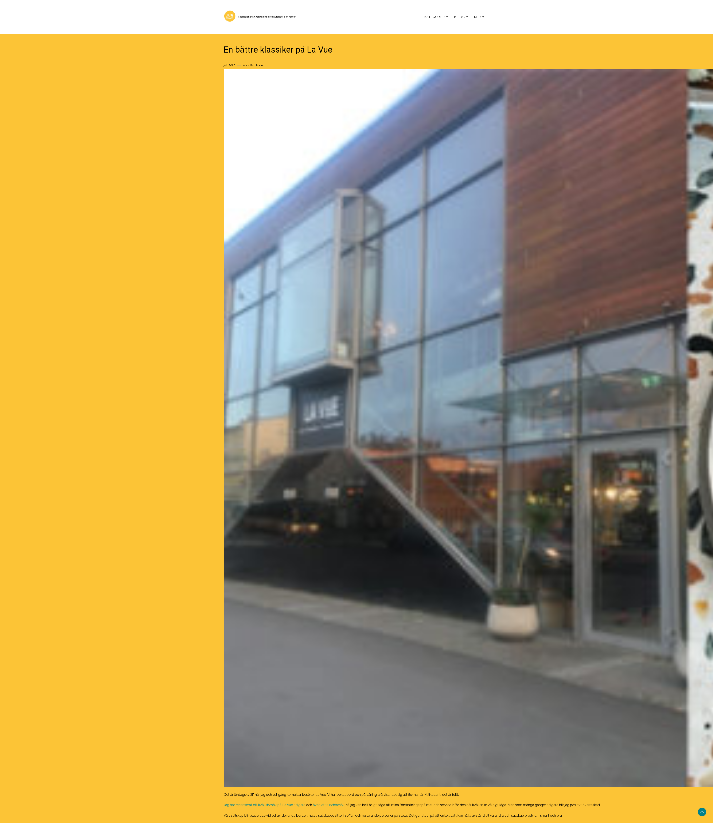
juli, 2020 (229, 65)
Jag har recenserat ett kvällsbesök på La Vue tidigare (264, 805)
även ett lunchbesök (328, 805)
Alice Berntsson (253, 65)
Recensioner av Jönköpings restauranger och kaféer (267, 16)
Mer (477, 17)
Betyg (459, 17)
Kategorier (434, 17)
